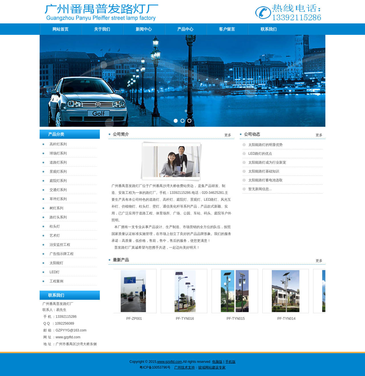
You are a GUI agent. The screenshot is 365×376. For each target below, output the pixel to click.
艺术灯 (55, 236)
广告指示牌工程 (62, 254)
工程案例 (56, 281)
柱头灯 (55, 226)
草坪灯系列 (58, 199)
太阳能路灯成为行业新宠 (267, 162)
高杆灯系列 (58, 144)
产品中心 (185, 29)
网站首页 (60, 29)
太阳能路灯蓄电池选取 (265, 180)
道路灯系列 (58, 162)
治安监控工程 (60, 245)
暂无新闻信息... (260, 189)
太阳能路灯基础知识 (263, 171)
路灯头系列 (58, 217)
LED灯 (55, 272)
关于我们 (102, 29)
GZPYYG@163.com (71, 330)
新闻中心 (144, 29)
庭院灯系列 (58, 181)
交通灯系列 (58, 190)
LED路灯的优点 (260, 154)
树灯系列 (56, 208)
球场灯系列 (58, 153)
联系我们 (269, 29)
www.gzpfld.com (68, 337)
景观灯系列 (58, 172)
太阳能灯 (56, 263)
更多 (227, 135)
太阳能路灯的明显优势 (265, 145)
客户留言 (227, 29)
